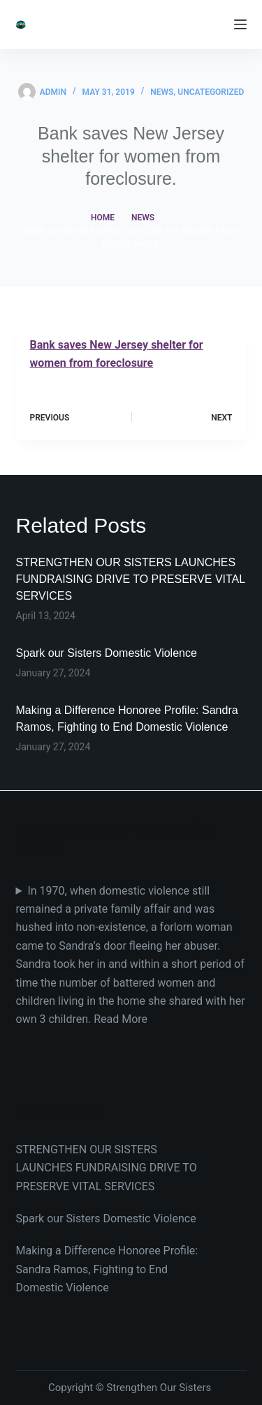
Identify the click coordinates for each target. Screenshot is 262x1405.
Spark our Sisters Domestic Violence (106, 653)
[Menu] (240, 24)
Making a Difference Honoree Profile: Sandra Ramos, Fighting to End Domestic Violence (107, 1269)
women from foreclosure (92, 363)
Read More (120, 1019)
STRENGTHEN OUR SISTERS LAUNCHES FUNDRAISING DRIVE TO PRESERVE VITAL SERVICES (130, 579)
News (161, 92)
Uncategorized (210, 92)
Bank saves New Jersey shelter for (116, 344)
